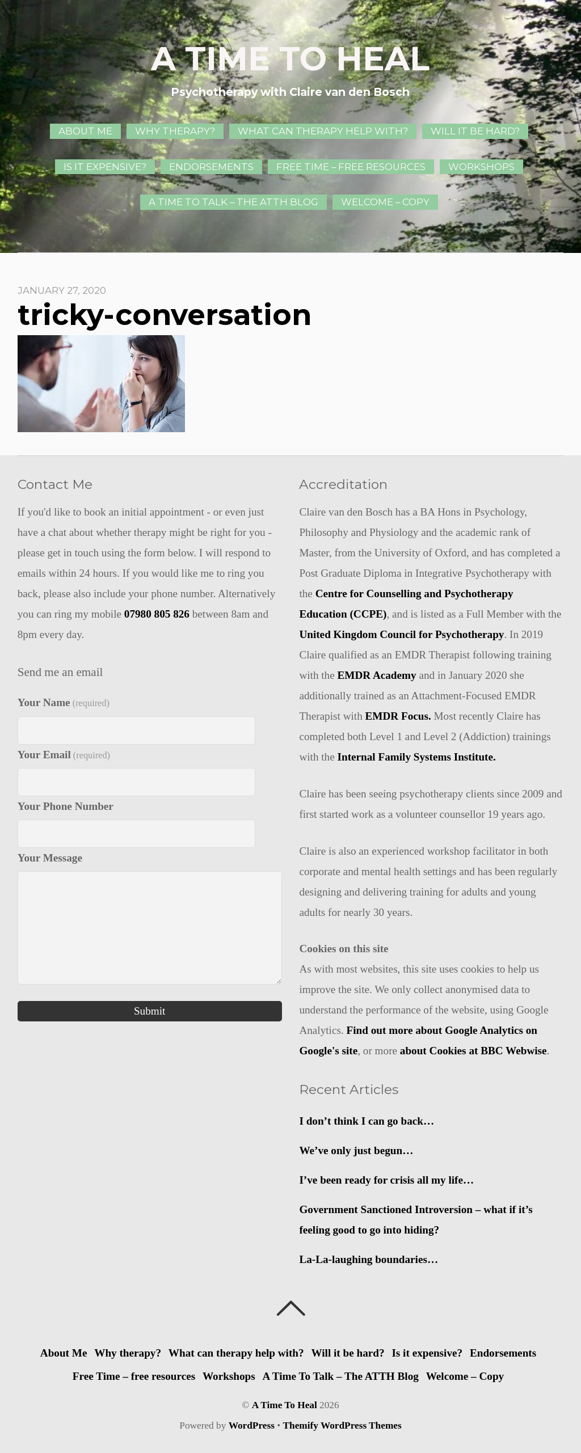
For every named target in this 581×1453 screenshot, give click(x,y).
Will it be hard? (475, 131)
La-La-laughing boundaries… (368, 1259)
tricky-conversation (164, 314)
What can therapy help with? (323, 131)
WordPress (252, 1425)
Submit (149, 1011)
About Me (85, 131)
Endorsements (211, 166)
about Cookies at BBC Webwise (473, 1051)
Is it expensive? (105, 166)
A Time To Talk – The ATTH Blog (233, 202)
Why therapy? (175, 131)
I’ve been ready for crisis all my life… (386, 1180)
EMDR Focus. (398, 716)
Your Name (64, 702)
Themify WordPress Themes (342, 1425)
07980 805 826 (157, 614)
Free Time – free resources (351, 166)
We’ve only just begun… (356, 1150)
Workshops (481, 166)
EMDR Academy (377, 675)
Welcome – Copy (385, 202)
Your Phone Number (65, 806)
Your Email (64, 755)
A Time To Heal (284, 1405)
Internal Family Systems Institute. (417, 757)
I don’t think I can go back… (366, 1121)
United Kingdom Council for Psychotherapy (401, 634)
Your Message (50, 858)
